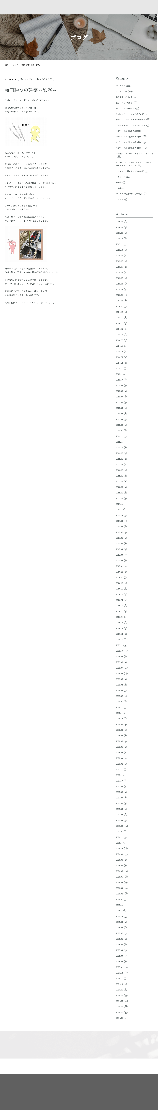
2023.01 (121, 430)
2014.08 (122, 995)
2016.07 (121, 865)
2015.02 (121, 961)
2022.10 (121, 447)
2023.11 (121, 374)
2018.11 (121, 713)
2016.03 (122, 888)
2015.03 (121, 955)
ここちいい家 (124, 91)
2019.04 (121, 684)
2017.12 (121, 769)
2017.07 (121, 797)
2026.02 (121, 227)
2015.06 (121, 939)
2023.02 (121, 425)
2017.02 (122, 826)
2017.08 (121, 792)
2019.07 (122, 667)
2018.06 (121, 741)
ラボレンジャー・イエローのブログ (133, 119)
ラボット (121, 199)
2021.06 (121, 538)
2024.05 (121, 340)
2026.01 (121, 233)
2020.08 (121, 594)
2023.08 (121, 391)
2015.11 (121, 910)
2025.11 (121, 244)
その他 (121, 188)
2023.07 (121, 396)
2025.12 (121, 238)
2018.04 (121, 752)
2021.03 (121, 554)
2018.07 (121, 735)
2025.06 (121, 272)
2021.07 (121, 532)
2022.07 (121, 464)
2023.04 (121, 413)
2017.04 (121, 814)
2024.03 (121, 351)
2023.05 (121, 408)
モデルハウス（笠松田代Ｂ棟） (131, 142)
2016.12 (121, 837)
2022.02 (121, 492)
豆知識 (120, 182)
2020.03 (121, 622)
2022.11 (121, 442)
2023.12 (121, 368)
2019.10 (122, 651)
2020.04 (121, 617)
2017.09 (121, 786)
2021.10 (121, 515)
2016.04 (122, 882)
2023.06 (121, 402)
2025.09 (121, 255)
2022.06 (121, 470)
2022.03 (121, 487)
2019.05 (121, 679)
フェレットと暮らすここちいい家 (132, 171)
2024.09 (121, 317)
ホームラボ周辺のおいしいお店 (131, 193)
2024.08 (121, 323)
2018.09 (121, 724)
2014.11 (121, 978)
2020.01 (121, 634)
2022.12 (121, 436)
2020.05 (121, 611)
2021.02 (121, 560)
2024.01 (121, 362)
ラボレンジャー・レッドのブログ (36, 79)
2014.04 (121, 1018)
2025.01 (121, 295)
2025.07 (121, 266)
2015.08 (121, 927)
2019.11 (121, 645)
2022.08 (121, 458)
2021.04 (121, 549)
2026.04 (121, 221)
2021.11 (121, 509)
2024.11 (121, 306)
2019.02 (121, 696)
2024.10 (121, 312)
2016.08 (121, 859)
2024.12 (121, 300)
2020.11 (121, 577)
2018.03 (121, 758)
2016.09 (122, 854)
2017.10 (121, 780)
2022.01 (121, 498)
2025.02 (121, 289)
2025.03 (121, 283)
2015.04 (121, 950)
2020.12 (121, 571)
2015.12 (121, 905)
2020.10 (121, 583)
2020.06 (121, 605)
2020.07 (121, 600)
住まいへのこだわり (126, 102)
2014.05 (122, 1012)
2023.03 (121, 419)
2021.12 (121, 504)
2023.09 (121, 385)
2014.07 (122, 1001)
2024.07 (121, 329)
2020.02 (121, 628)
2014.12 (122, 972)
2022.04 (121, 481)
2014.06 (122, 1006)
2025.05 (121, 278)
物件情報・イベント (126, 97)
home (7, 65)
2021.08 (121, 526)
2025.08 (121, 261)
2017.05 (121, 809)
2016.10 (122, 848)
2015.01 (122, 967)
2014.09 (121, 989)
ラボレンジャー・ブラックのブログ (132, 125)
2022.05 (121, 475)
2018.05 (121, 747)
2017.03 (121, 820)
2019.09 (121, 656)
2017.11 (121, 775)
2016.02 (122, 893)
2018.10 (121, 718)
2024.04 (121, 346)
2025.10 (121, 250)
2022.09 (121, 453)
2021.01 (121, 566)
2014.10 (121, 984)
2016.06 (122, 871)
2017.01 (121, 831)
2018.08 (121, 730)
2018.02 (121, 763)
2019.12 (121, 639)
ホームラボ (123, 85)
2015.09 (121, 922)
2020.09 (121, 588)
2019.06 (122, 673)
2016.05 (122, 876)
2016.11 (121, 843)
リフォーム (123, 176)
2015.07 (121, 933)
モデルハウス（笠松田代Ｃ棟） (131, 148)
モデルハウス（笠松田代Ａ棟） (131, 136)
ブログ (15, 65)
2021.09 (121, 521)
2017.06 (121, 803)
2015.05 (121, 944)
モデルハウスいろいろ (127, 108)
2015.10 (121, 916)
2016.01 (121, 899)
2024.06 (121, 334)
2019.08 (121, 662)
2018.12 (121, 707)
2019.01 (121, 701)
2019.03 (121, 690)
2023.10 (121, 379)
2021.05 (121, 543)
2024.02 (121, 357)
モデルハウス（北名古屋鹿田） (131, 131)
